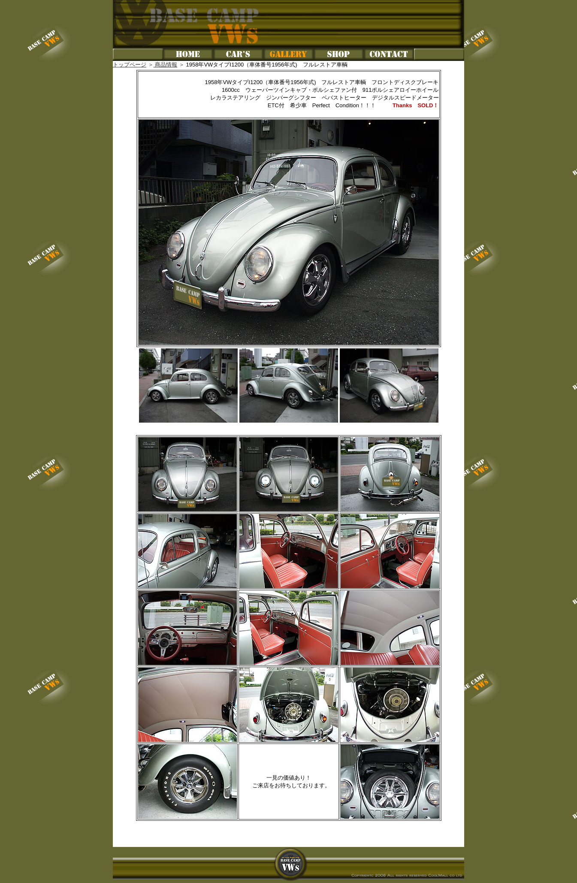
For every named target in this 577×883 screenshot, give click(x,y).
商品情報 (166, 64)
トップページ (129, 64)
